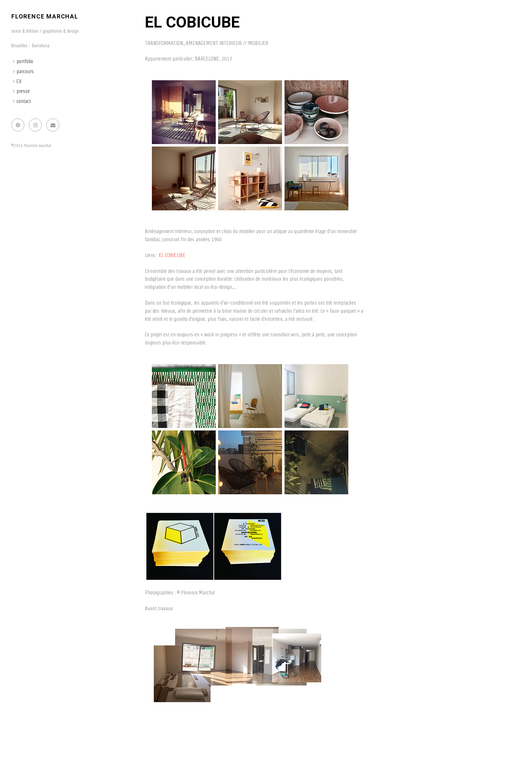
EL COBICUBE (172, 255)
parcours (25, 71)
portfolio (25, 61)
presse (23, 91)
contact (24, 101)
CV (19, 81)
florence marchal (44, 16)
